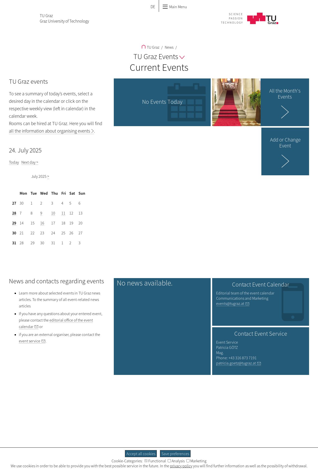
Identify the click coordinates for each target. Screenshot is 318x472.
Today (14, 162)
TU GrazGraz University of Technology (64, 18)
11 (63, 213)
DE (153, 6)
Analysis (176, 460)
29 (14, 222)
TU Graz (150, 47)
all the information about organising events (49, 131)
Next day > (29, 162)
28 (14, 213)
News (168, 47)
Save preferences (175, 453)
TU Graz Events (159, 56)
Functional (155, 460)
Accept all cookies (140, 453)
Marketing (196, 460)
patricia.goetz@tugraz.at (236, 363)
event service (29, 340)
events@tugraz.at (230, 303)
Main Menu (174, 6)
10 (53, 213)
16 (42, 222)
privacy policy (181, 465)
